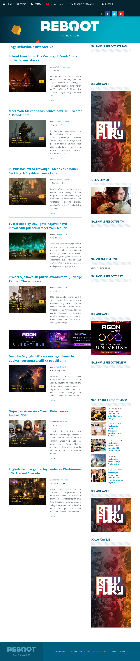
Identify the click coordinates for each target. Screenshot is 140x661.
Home (9, 4)
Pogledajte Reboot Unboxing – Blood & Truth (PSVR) (114, 431)
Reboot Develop (120, 651)
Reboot (70, 26)
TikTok (134, 13)
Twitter (114, 13)
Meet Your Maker (25, 255)
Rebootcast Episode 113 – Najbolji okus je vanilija (114, 415)
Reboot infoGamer (97, 651)
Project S (21, 306)
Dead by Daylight (26, 388)
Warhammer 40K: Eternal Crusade (22, 499)
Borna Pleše (63, 480)
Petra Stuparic (64, 67)
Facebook (107, 13)
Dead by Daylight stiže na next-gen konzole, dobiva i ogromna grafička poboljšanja (42, 358)
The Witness (23, 309)
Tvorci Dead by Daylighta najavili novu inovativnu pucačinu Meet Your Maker (38, 226)
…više (52, 100)
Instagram (128, 13)
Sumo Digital (22, 201)
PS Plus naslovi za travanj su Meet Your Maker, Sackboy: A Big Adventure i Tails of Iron (44, 171)
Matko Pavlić (63, 234)
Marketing (76, 651)
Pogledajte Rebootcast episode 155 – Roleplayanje (113, 447)
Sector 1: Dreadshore (25, 143)
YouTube (121, 13)
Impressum (59, 651)
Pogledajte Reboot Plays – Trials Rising (114, 461)
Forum (38, 4)
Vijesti (23, 4)
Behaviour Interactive (18, 82)
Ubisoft (23, 443)
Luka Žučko (62, 367)
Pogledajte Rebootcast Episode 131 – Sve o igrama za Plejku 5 (115, 478)
